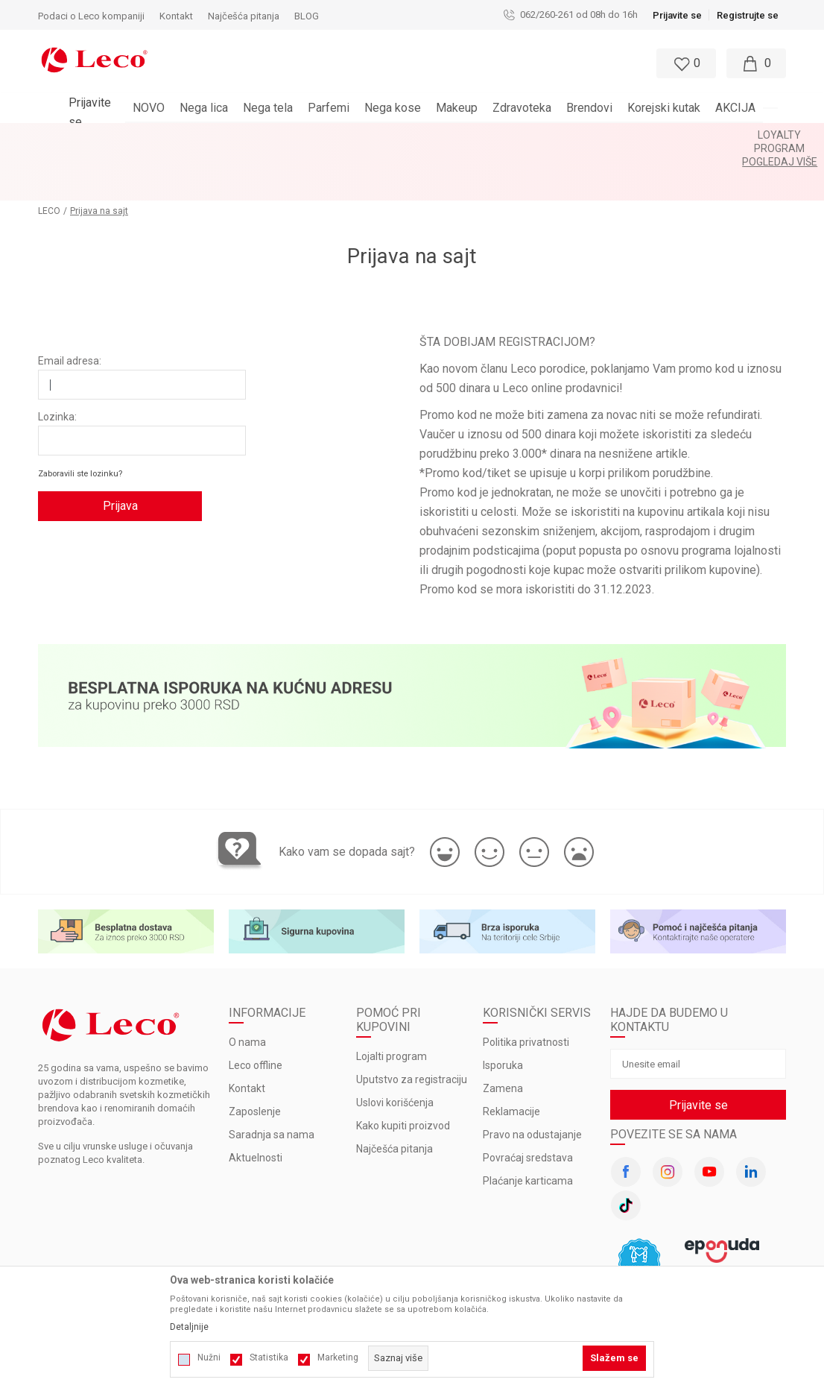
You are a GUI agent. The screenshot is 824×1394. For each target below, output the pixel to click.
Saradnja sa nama (271, 1081)
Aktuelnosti (255, 1104)
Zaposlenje (255, 1058)
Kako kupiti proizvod (403, 1072)
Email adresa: (69, 307)
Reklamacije (511, 1058)
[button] (378, 63)
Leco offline (255, 1012)
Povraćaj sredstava (528, 1104)
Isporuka (503, 1012)
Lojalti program (391, 1003)
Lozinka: (57, 363)
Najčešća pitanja (394, 1095)
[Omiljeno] (684, 63)
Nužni (209, 1357)
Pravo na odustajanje (532, 1081)
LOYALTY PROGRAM (373, 135)
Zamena (503, 1035)
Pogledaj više (462, 135)
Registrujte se (748, 15)
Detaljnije (189, 1326)
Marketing (337, 1357)
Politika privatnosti (526, 988)
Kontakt (247, 1035)
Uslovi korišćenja (395, 1049)
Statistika (269, 1357)
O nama (247, 988)
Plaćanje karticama (528, 1127)
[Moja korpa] (756, 63)
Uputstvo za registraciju (411, 1026)
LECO (49, 157)
